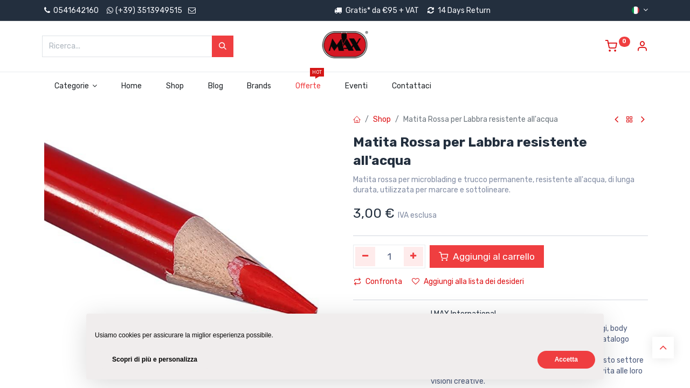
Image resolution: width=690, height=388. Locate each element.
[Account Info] (642, 47)
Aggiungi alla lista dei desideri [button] (468, 281)
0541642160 (70, 10)
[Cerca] (222, 46)
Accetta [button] (566, 359)
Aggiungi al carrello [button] (487, 256)
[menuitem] (131, 86)
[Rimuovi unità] (365, 256)
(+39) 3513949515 (148, 10)
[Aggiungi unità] (414, 256)
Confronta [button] (378, 281)
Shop (382, 119)
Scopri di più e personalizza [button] (154, 359)
